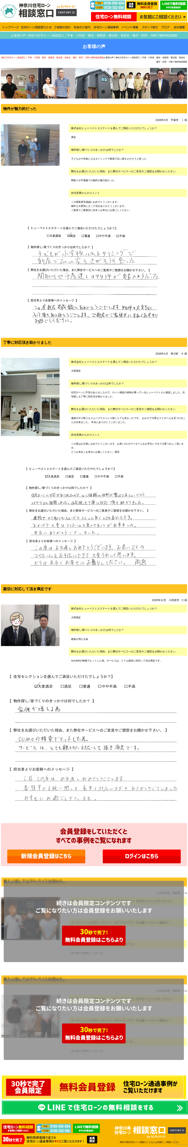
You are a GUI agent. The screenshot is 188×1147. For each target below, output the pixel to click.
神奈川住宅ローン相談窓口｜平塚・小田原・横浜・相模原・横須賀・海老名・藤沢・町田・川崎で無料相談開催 (52, 57)
